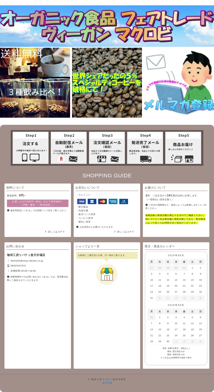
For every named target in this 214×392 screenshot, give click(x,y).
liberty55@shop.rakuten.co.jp (27, 260)
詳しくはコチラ (56, 231)
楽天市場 (107, 382)
